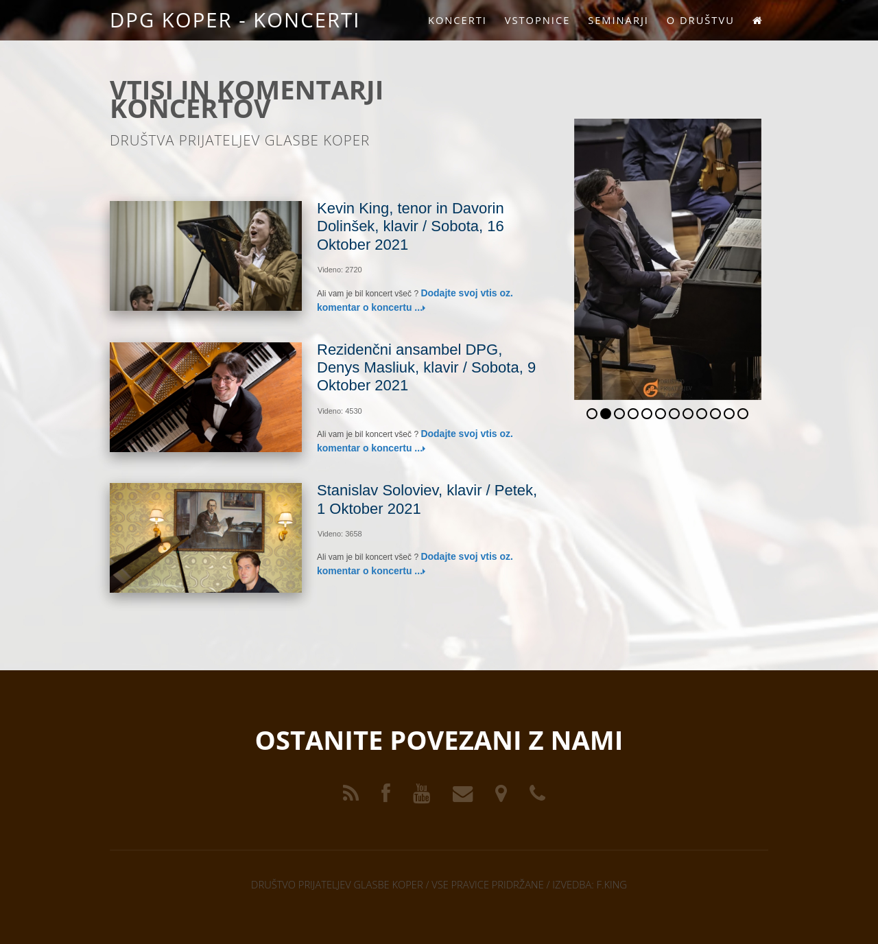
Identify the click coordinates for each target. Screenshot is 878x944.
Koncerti (457, 20)
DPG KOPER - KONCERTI (235, 20)
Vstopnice (538, 20)
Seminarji (618, 20)
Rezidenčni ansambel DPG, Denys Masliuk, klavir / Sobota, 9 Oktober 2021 (426, 367)
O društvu (701, 20)
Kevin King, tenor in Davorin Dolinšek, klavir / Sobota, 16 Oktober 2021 (410, 226)
